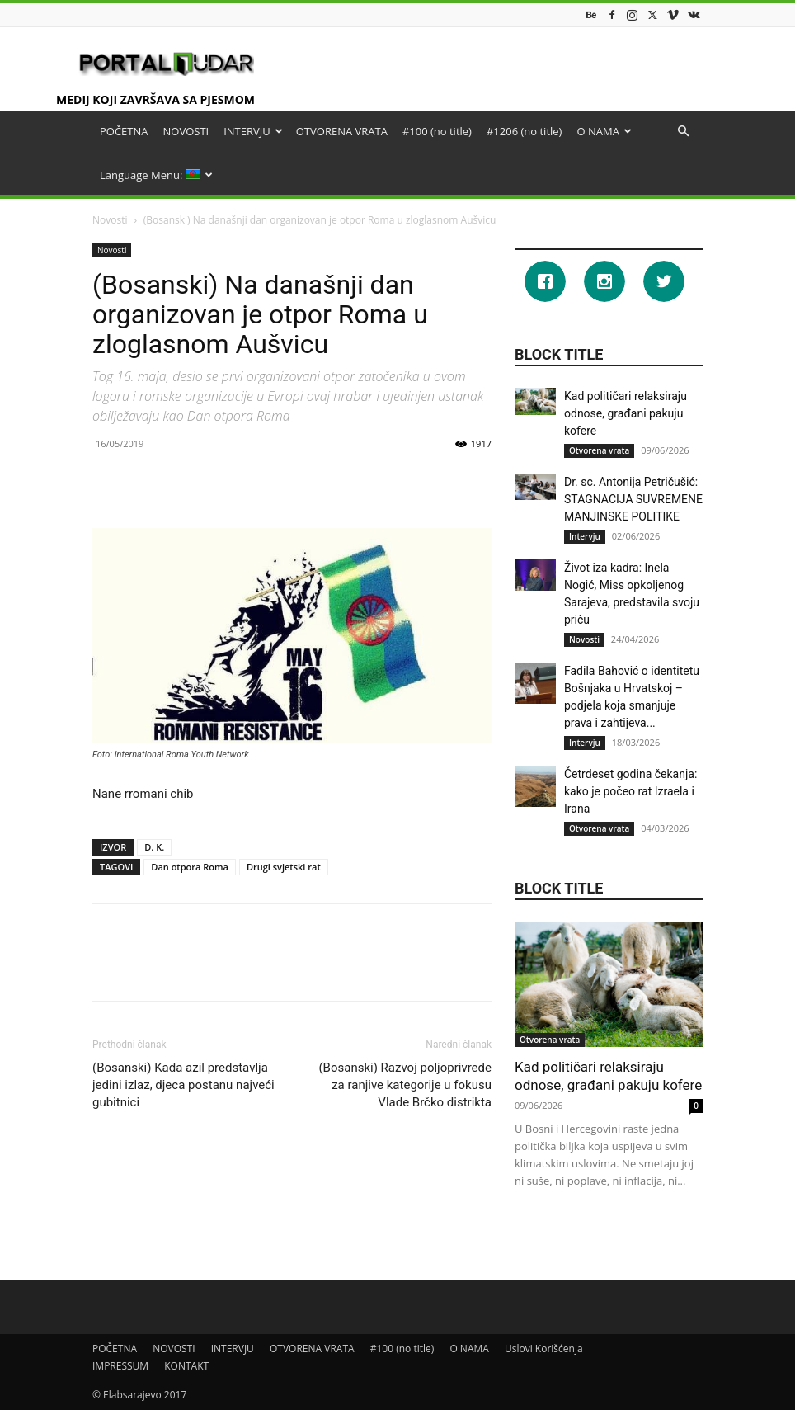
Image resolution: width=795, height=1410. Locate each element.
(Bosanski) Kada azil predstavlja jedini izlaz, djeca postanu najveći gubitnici (183, 1085)
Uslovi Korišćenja (544, 1349)
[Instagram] (608, 281)
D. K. (154, 847)
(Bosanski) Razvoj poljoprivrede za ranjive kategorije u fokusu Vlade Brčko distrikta (405, 1085)
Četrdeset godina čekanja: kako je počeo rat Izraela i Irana (630, 791)
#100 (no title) (437, 131)
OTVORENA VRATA (342, 131)
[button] (683, 131)
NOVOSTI (186, 131)
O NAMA (603, 131)
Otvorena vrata (599, 450)
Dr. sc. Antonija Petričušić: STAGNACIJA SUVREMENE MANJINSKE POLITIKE (633, 499)
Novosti (110, 220)
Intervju (584, 536)
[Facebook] (549, 281)
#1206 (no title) (524, 131)
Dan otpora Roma (189, 867)
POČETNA (124, 131)
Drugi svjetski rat (284, 867)
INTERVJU (253, 131)
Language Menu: (156, 174)
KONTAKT (186, 1366)
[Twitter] (668, 281)
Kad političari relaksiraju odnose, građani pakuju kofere (625, 413)
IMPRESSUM (120, 1366)
